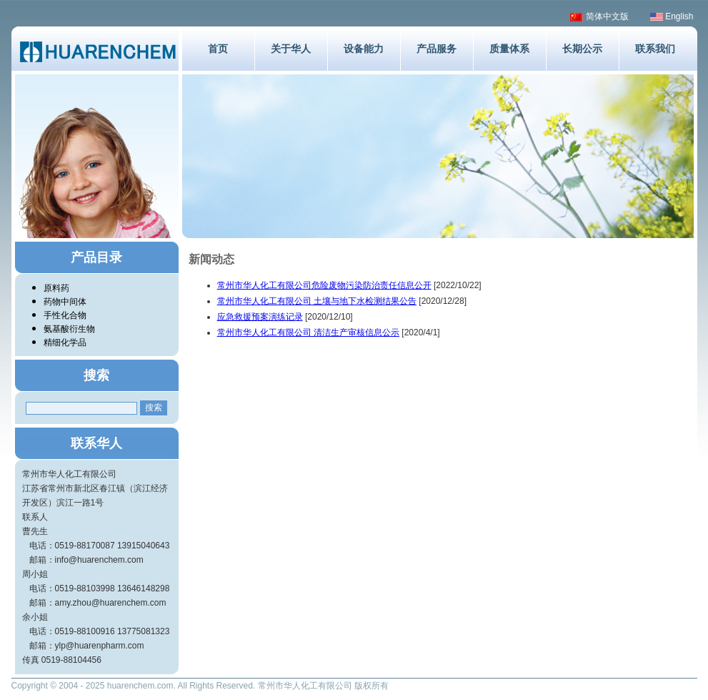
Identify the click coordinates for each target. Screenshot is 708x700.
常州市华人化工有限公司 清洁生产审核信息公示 (308, 332)
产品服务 (437, 48)
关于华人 (291, 48)
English (672, 16)
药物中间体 (65, 302)
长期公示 (582, 48)
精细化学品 (65, 342)
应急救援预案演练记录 (260, 317)
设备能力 (364, 48)
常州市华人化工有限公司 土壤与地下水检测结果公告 (317, 301)
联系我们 (655, 48)
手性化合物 (65, 315)
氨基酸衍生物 (69, 329)
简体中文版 (599, 16)
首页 (218, 48)
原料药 (56, 288)
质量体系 (509, 48)
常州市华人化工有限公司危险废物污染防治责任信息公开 (324, 285)
